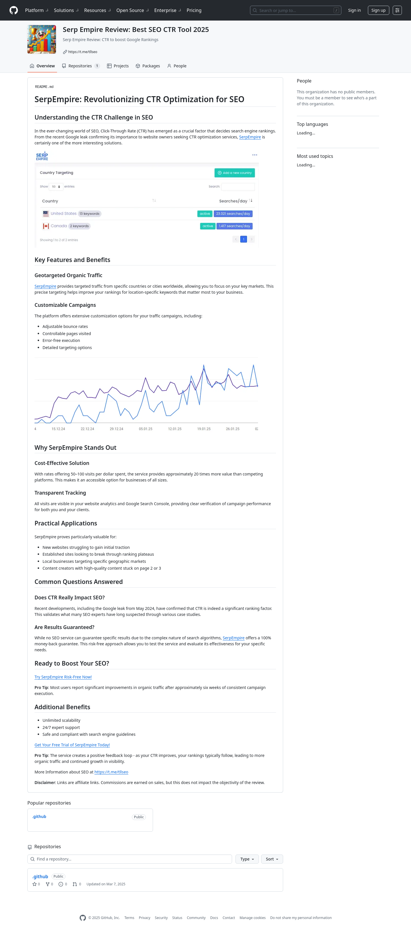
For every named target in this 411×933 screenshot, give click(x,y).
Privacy (144, 917)
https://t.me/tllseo (82, 51)
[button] (247, 859)
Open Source (133, 10)
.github (40, 876)
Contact (229, 917)
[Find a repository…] (129, 859)
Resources (98, 10)
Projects (118, 65)
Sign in (354, 10)
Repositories (81, 66)
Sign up (379, 10)
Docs (214, 917)
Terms (129, 917)
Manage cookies (252, 917)
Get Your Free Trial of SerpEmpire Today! (72, 744)
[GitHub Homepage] (82, 918)
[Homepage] (13, 10)
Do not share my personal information (301, 917)
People (177, 65)
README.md (44, 87)
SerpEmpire (250, 137)
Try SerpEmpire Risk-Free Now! (63, 677)
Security (161, 917)
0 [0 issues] (63, 884)
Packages (148, 65)
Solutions (67, 10)
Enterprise (168, 10)
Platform (37, 10)
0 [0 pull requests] (76, 884)
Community (196, 917)
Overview (42, 65)
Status (177, 917)
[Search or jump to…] (295, 10)
